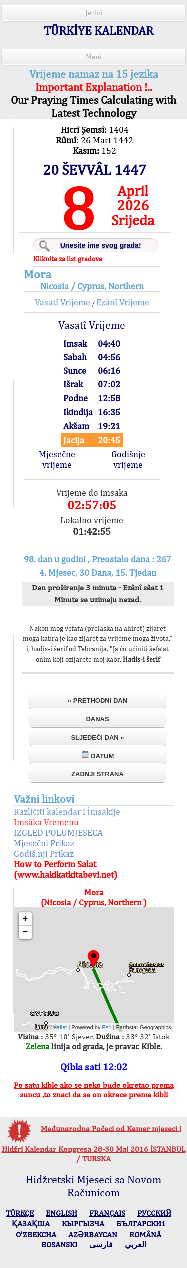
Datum (97, 755)
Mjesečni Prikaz (44, 843)
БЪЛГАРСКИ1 (141, 1223)
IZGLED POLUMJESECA (58, 832)
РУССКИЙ (154, 1213)
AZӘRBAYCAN (92, 1234)
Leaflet (58, 1027)
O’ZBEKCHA (36, 1234)
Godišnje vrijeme (128, 459)
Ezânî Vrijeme (122, 302)
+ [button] (25, 919)
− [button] (25, 932)
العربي (135, 1244)
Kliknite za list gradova (67, 259)
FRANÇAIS (107, 1213)
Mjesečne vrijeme (57, 459)
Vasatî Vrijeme (62, 302)
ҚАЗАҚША (31, 1223)
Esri (107, 1027)
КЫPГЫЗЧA (83, 1223)
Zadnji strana (97, 774)
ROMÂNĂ (145, 1234)
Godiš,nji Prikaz (44, 853)
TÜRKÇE (20, 1213)
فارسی (101, 1244)
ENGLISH (61, 1213)
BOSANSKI (59, 1244)
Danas (97, 719)
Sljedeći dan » (97, 737)
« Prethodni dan (97, 700)
